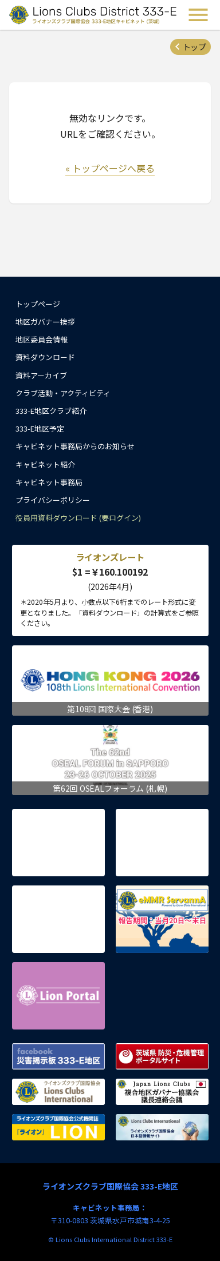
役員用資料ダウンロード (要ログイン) (78, 517)
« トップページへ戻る (110, 168)
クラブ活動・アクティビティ (63, 393)
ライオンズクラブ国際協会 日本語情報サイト (162, 1127)
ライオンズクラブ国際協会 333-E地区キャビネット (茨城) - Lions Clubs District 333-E (94, 15)
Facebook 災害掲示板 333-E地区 (58, 1056)
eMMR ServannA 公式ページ (162, 919)
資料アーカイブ (41, 375)
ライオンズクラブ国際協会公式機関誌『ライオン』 (58, 1127)
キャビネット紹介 (45, 464)
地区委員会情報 (41, 339)
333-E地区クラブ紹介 (51, 410)
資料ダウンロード (45, 357)
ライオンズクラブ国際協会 (58, 1092)
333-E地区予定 (39, 428)
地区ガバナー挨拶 (45, 321)
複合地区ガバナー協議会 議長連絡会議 (162, 1092)
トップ (194, 47)
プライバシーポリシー (52, 499)
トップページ (37, 303)
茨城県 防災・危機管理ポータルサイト (162, 1056)
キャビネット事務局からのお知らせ (75, 446)
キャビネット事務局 (48, 482)
